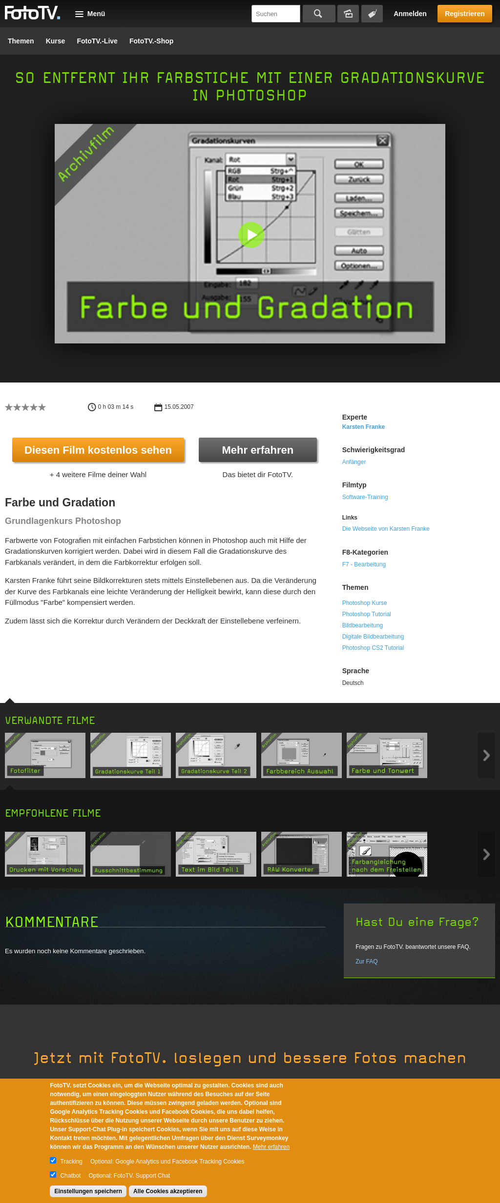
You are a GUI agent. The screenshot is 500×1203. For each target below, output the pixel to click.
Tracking (71, 1161)
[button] (252, 236)
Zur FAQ (366, 961)
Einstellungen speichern (88, 1191)
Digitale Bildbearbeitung (373, 636)
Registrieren (465, 14)
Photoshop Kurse (364, 603)
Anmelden (410, 14)
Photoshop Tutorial (366, 614)
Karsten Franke (363, 426)
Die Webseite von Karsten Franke (386, 528)
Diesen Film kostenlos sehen (98, 450)
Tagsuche (372, 13)
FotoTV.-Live (97, 41)
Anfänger (354, 462)
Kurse (55, 41)
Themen (21, 41)
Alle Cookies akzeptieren (167, 1191)
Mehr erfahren (257, 450)
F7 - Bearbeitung (364, 564)
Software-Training (365, 497)
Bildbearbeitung (362, 625)
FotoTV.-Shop (151, 41)
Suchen (319, 13)
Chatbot (70, 1175)
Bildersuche (348, 13)
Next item (486, 755)
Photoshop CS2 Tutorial (373, 647)
